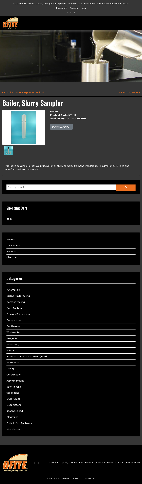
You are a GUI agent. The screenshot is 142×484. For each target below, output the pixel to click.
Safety (10, 350)
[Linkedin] (74, 12)
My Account (13, 245)
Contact (53, 462)
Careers (74, 8)
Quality (64, 462)
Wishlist (10, 239)
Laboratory (12, 344)
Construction (13, 374)
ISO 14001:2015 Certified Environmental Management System (98, 3)
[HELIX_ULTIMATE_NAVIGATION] (136, 23)
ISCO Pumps (13, 399)
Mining (10, 368)
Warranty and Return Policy (109, 462)
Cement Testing (15, 302)
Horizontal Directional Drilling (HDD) (26, 356)
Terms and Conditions (82, 462)
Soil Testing (12, 392)
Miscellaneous (14, 429)
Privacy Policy (133, 462)
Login (83, 8)
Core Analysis (14, 308)
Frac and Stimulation (18, 314)
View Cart (12, 251)
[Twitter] (71, 12)
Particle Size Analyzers (19, 423)
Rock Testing (13, 386)
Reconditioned (14, 411)
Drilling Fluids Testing (18, 296)
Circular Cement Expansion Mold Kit (24, 92)
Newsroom (61, 8)
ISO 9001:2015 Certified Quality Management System (39, 3)
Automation (13, 290)
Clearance (12, 417)
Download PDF (61, 126)
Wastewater (13, 332)
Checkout (12, 257)
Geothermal (13, 326)
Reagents (11, 338)
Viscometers (13, 405)
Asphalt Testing (15, 380)
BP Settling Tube (128, 92)
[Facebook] (67, 12)
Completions (13, 320)
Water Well (12, 362)
